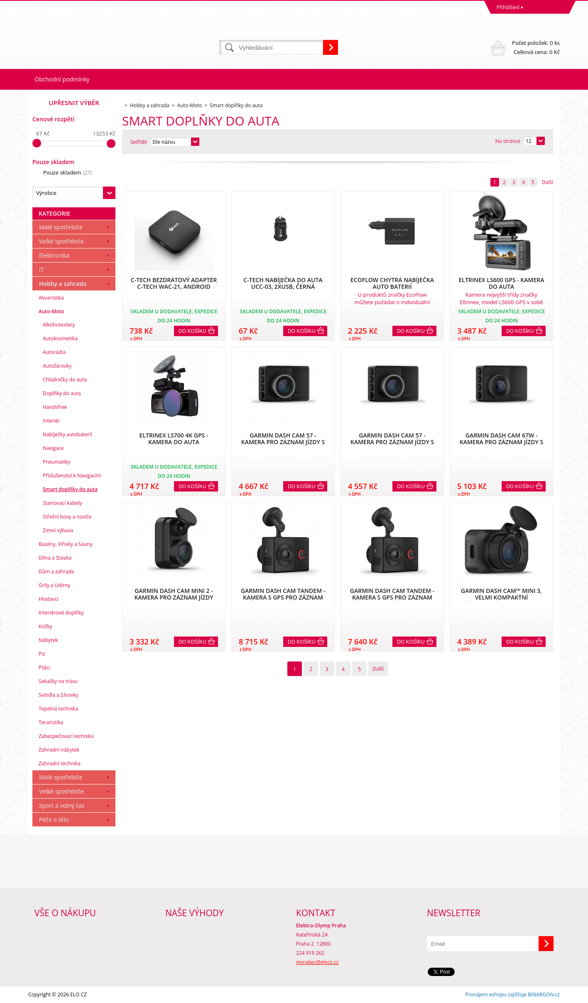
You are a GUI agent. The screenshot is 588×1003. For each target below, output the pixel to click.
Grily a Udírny (54, 585)
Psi (42, 653)
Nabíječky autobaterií (67, 434)
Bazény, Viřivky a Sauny (66, 544)
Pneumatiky (56, 461)
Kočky (45, 626)
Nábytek (48, 640)
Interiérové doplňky (61, 612)
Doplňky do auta (62, 393)
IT (41, 269)
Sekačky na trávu (58, 681)
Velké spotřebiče (61, 241)
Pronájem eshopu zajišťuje (496, 994)
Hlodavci (49, 598)
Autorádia (54, 352)
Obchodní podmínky (62, 79)
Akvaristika (51, 297)
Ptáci (44, 667)
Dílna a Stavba (55, 557)
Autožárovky (57, 365)
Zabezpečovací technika (66, 736)
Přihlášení (508, 7)
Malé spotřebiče (60, 227)
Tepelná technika (58, 708)
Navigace (53, 448)
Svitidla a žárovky (58, 694)
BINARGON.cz (544, 994)
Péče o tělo (54, 820)
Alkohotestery (59, 324)
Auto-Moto (51, 311)
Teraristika (51, 722)
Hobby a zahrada (62, 284)
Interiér (51, 420)
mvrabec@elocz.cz (317, 962)
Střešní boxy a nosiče (67, 516)
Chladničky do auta (65, 379)
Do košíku (192, 331)
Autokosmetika (60, 338)
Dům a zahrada (56, 571)
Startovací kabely (62, 502)
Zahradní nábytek (59, 749)
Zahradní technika (60, 763)
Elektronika (54, 255)
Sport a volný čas (62, 805)
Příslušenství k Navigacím (72, 475)
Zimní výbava (58, 530)
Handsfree (55, 407)
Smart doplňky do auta (70, 489)
